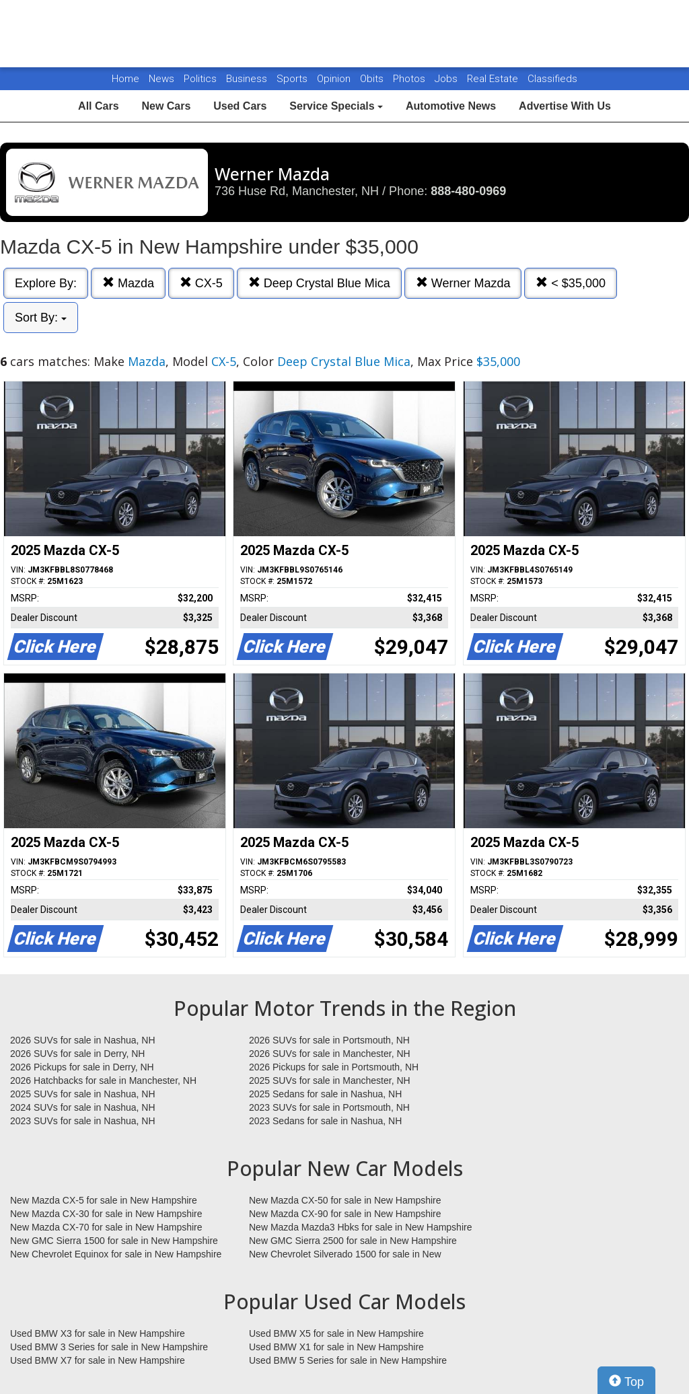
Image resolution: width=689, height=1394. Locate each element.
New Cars (165, 106)
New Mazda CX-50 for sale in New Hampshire (345, 1200)
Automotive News (451, 106)
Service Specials (336, 106)
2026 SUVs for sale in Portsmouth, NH (329, 1040)
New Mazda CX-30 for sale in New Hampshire (106, 1213)
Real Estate (494, 79)
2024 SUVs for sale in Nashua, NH (82, 1107)
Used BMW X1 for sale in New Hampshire (336, 1347)
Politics (200, 79)
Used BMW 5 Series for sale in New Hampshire (348, 1360)
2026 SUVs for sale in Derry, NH (77, 1053)
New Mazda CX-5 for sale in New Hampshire (103, 1200)
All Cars (98, 106)
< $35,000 (571, 283)
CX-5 (201, 283)
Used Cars (239, 106)
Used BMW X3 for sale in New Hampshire (97, 1333)
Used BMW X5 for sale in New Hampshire (336, 1333)
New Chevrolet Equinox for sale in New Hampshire (115, 1254)
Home (125, 79)
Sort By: (41, 317)
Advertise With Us (565, 106)
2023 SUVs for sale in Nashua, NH (82, 1120)
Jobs (447, 79)
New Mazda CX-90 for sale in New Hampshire (345, 1213)
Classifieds (552, 79)
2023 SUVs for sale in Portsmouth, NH (329, 1107)
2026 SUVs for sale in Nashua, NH (82, 1040)
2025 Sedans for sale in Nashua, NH (325, 1094)
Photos (410, 79)
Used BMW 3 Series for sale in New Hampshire (109, 1347)
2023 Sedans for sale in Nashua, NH (325, 1120)
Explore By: (46, 283)
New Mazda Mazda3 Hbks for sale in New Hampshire (360, 1227)
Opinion (335, 79)
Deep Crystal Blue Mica (319, 283)
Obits (373, 79)
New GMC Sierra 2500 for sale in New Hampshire (353, 1240)
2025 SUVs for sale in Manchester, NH (329, 1080)
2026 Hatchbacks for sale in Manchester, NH (103, 1080)
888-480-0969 (468, 191)
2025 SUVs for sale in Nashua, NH (82, 1094)
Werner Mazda (463, 283)
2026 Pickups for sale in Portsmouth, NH (334, 1067)
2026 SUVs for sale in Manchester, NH (329, 1053)
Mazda (128, 283)
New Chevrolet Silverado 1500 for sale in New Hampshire (345, 1255)
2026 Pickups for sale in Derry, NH (82, 1067)
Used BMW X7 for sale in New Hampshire (97, 1360)
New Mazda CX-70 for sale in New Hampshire (106, 1227)
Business (248, 79)
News (161, 79)
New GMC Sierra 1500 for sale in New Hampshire (114, 1240)
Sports (293, 79)
